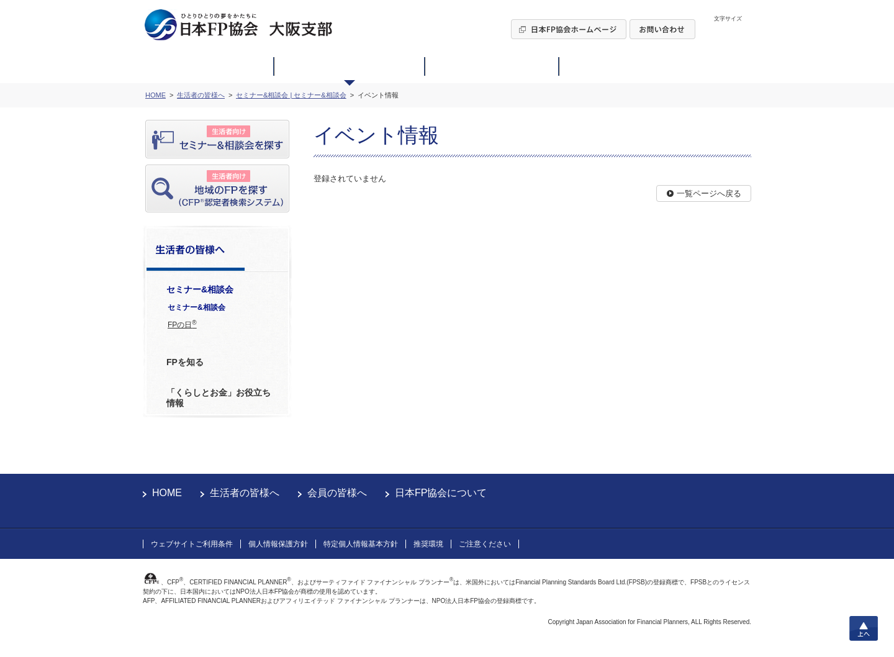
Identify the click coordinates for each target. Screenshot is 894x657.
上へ (863, 628)
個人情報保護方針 (278, 544)
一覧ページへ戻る (709, 193)
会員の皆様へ (337, 492)
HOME (167, 492)
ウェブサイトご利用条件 (192, 544)
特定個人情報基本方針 (360, 544)
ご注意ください (485, 544)
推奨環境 (428, 544)
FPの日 (182, 324)
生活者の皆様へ (244, 492)
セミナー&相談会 (196, 307)
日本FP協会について (441, 492)
